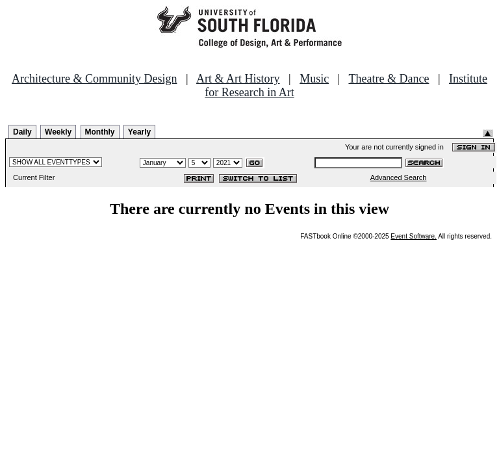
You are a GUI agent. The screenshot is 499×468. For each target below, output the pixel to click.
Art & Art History (238, 78)
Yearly (139, 131)
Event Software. (413, 236)
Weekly (58, 131)
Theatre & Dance (388, 78)
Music (314, 78)
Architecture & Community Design (94, 78)
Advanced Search (398, 177)
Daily (22, 131)
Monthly (100, 131)
